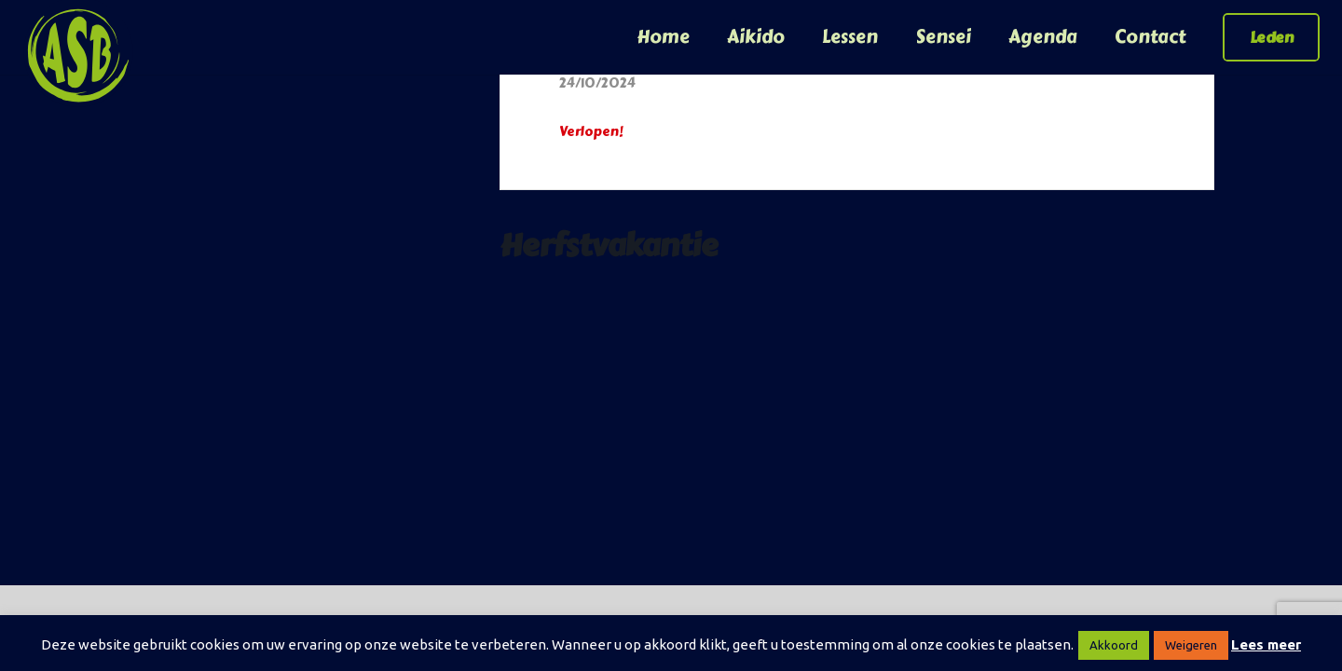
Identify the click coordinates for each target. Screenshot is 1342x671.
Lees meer (1266, 644)
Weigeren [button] (1191, 644)
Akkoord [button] (1113, 644)
